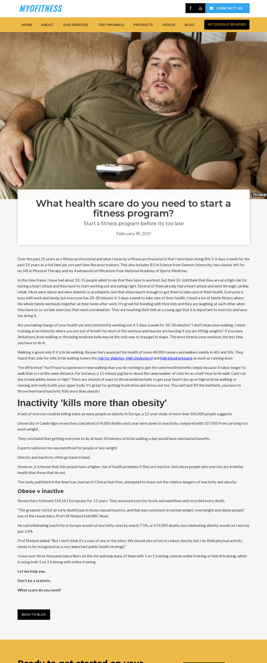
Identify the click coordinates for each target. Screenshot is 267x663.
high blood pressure (176, 358)
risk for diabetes (111, 358)
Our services (75, 25)
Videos (168, 25)
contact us (230, 8)
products (143, 25)
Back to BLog (34, 614)
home (26, 25)
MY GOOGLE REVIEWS (227, 24)
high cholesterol (139, 358)
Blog (189, 25)
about (47, 25)
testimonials (111, 25)
